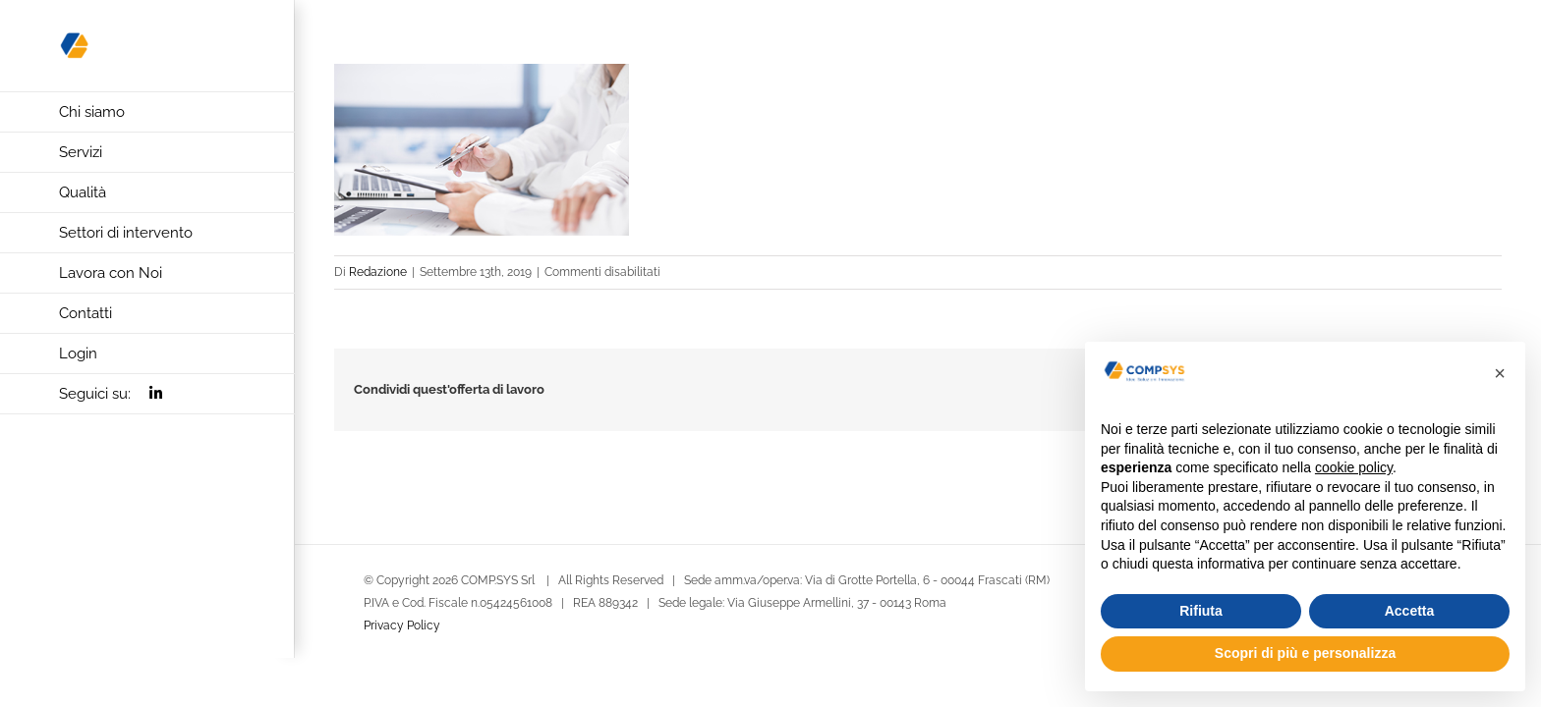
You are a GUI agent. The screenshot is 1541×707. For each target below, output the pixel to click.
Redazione (378, 272)
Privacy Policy (402, 625)
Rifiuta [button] (1201, 611)
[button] (1499, 373)
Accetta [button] (1410, 611)
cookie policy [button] (1354, 467)
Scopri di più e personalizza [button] (1305, 653)
